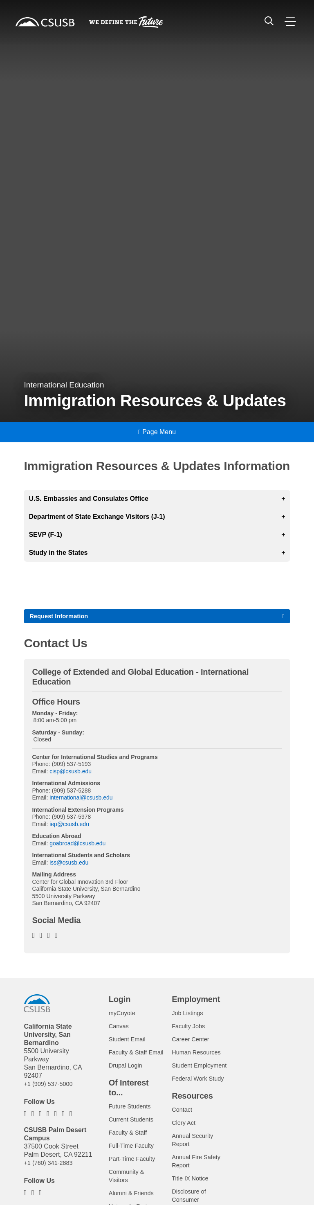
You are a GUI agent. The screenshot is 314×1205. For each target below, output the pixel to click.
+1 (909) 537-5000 (51, 1085)
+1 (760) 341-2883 (51, 1164)
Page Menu (157, 431)
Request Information (62, 616)
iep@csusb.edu (69, 825)
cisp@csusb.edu (70, 772)
